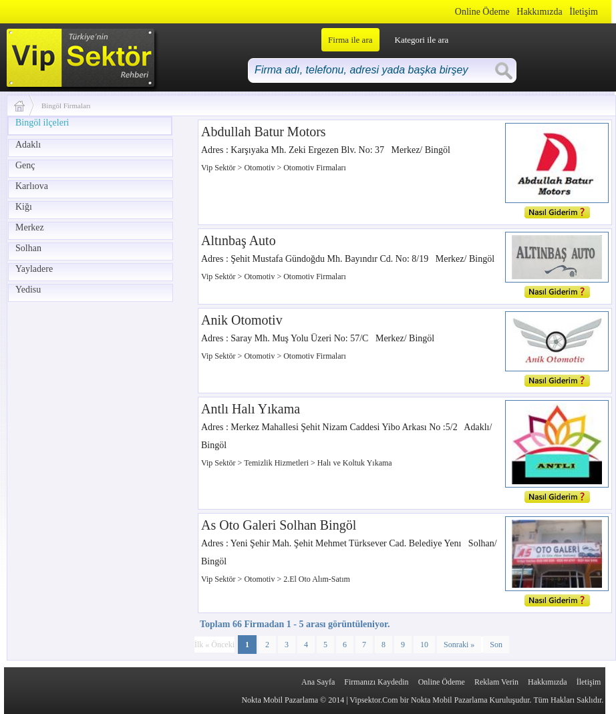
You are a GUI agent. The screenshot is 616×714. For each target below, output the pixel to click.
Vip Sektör (219, 167)
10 (424, 644)
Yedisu (28, 290)
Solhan (28, 248)
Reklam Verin (496, 682)
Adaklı (28, 145)
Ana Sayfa (318, 682)
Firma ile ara (350, 40)
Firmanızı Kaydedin (376, 682)
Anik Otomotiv (242, 320)
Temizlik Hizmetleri (277, 463)
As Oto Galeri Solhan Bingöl (278, 525)
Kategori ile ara (422, 40)
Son (496, 644)
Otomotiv (260, 167)
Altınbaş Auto (238, 240)
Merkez (29, 227)
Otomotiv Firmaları (314, 167)
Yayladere (34, 269)
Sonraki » (459, 644)
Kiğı (23, 207)
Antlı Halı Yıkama (250, 408)
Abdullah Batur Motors (263, 131)
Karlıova (31, 186)
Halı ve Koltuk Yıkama (354, 463)
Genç (25, 165)
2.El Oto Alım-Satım (316, 579)
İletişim (583, 12)
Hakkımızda (539, 12)
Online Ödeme (482, 12)
